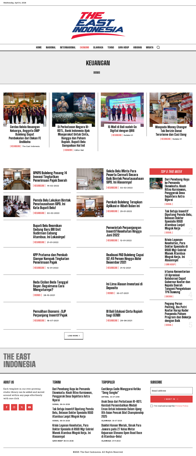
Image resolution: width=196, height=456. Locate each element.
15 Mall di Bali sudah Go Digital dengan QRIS (122, 128)
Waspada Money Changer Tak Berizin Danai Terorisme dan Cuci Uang (171, 130)
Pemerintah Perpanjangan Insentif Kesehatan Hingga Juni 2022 (124, 231)
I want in (171, 399)
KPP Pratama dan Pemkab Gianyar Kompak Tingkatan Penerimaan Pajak (51, 258)
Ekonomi (68, 150)
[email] (171, 390)
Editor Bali (79, 150)
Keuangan (15, 146)
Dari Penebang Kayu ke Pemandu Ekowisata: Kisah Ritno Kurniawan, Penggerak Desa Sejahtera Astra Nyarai (177, 189)
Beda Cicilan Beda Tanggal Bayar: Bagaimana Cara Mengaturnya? (50, 286)
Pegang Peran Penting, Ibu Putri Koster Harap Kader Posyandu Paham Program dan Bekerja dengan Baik (178, 312)
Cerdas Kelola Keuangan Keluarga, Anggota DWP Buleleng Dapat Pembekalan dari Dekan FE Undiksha (25, 134)
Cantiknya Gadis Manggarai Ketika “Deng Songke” (121, 391)
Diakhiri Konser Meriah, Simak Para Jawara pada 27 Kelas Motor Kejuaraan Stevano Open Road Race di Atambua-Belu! (121, 430)
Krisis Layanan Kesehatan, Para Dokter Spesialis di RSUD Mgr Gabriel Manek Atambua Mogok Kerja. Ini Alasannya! (176, 250)
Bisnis (96, 72)
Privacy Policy (181, 405)
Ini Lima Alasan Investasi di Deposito (124, 286)
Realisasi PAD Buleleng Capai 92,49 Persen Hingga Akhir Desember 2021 (125, 258)
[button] (158, 47)
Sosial (169, 204)
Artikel (105, 397)
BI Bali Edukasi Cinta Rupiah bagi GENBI (124, 313)
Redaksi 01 (128, 135)
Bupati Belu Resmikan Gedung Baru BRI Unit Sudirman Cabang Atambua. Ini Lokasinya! (49, 231)
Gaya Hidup (170, 264)
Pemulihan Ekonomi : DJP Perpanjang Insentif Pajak (50, 313)
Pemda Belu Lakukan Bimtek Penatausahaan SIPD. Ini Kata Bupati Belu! (52, 204)
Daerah (169, 296)
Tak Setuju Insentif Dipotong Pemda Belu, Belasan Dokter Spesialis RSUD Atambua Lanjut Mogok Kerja (178, 219)
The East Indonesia (31, 146)
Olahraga (106, 421)
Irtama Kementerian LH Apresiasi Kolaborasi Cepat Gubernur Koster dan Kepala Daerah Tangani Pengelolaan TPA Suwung (178, 282)
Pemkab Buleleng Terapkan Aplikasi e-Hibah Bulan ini (124, 204)
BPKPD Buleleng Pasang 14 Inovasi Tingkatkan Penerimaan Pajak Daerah (50, 176)
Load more (74, 336)
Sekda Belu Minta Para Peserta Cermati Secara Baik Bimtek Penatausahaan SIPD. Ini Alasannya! (125, 176)
